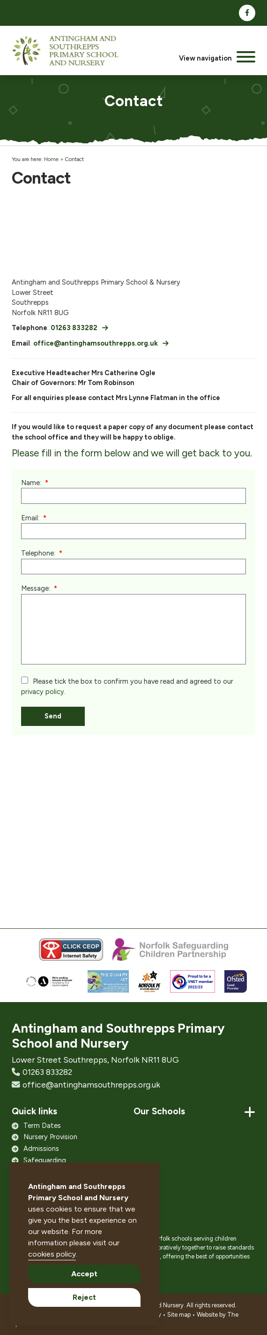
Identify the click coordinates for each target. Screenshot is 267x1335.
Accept (84, 1273)
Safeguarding (44, 1160)
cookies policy (52, 1254)
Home (51, 159)
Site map (179, 1314)
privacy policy (42, 691)
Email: (30, 518)
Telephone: (38, 553)
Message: (35, 588)
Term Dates (42, 1125)
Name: (31, 482)
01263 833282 (74, 328)
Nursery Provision (50, 1137)
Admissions (41, 1148)
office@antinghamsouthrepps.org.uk (95, 343)
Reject (84, 1297)
